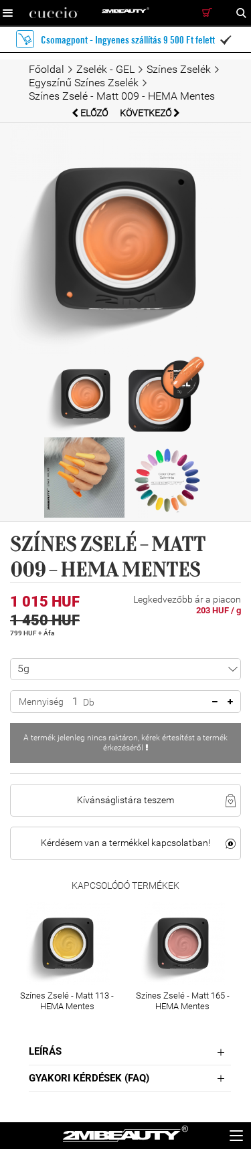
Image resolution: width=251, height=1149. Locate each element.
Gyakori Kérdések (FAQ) (89, 1078)
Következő (150, 113)
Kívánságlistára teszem (125, 800)
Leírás (45, 1051)
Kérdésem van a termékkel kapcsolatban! (125, 842)
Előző (91, 113)
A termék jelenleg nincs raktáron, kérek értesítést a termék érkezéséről (125, 742)
